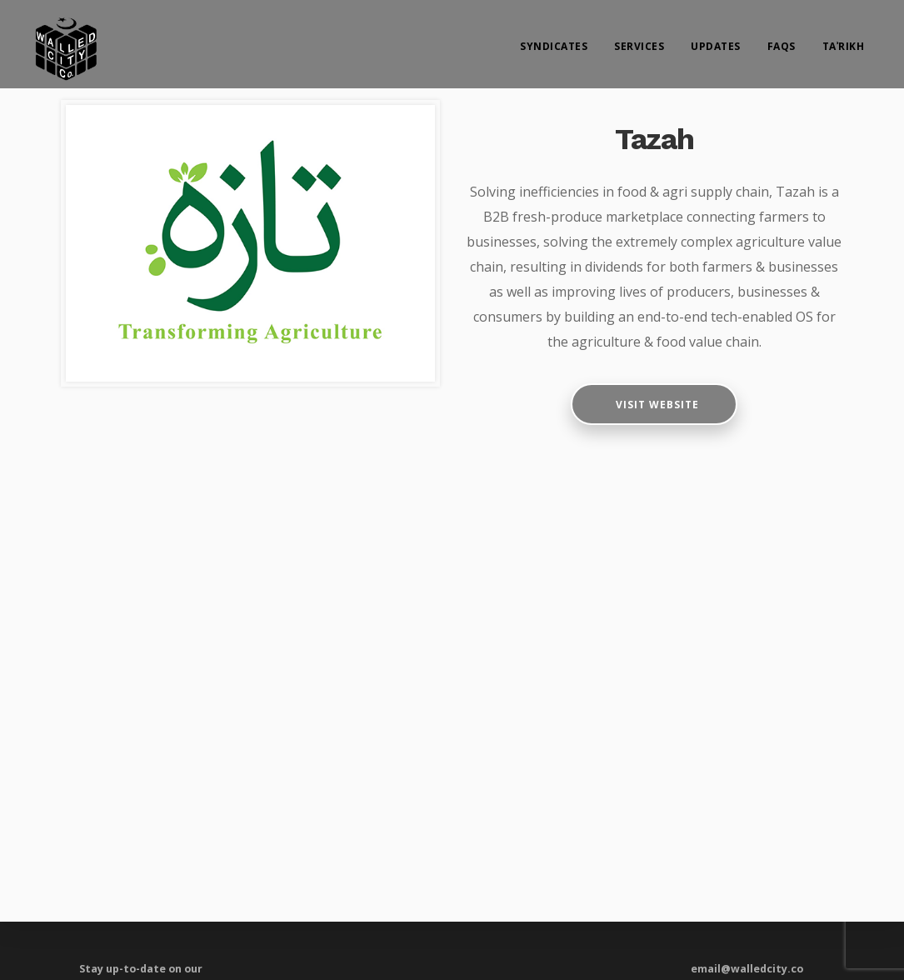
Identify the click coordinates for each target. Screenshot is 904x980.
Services (639, 46)
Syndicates (553, 46)
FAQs (781, 46)
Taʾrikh (843, 46)
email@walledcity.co (747, 969)
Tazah (654, 139)
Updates (716, 46)
